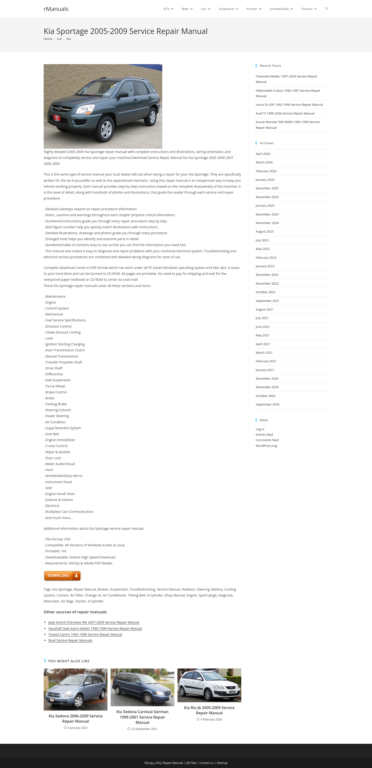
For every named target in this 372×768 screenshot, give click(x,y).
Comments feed (267, 440)
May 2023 (263, 249)
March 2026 (264, 162)
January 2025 (265, 205)
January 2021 (265, 370)
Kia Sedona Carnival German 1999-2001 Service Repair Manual (142, 717)
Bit (188, 763)
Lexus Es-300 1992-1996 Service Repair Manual (289, 104)
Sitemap (222, 763)
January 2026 (265, 179)
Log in (260, 429)
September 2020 (267, 404)
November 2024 (267, 223)
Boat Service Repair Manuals (70, 640)
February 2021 (266, 361)
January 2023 (265, 266)
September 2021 (267, 301)
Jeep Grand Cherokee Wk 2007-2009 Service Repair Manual (93, 622)
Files (194, 763)
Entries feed (264, 434)
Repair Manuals (173, 763)
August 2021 (265, 309)
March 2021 (264, 352)
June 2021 (263, 326)
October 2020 (265, 396)
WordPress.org (266, 446)
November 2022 (267, 283)
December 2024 (267, 214)
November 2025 (267, 197)
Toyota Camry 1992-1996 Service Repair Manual (85, 634)
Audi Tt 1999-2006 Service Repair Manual (285, 113)
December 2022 (267, 274)
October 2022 (265, 292)
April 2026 (263, 154)
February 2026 (266, 171)
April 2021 (263, 344)
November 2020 (267, 387)
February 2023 (266, 257)
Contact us (207, 763)
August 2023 (265, 231)
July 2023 (262, 240)
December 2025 (267, 188)
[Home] (48, 39)
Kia (68, 39)
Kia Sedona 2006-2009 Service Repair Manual (75, 718)
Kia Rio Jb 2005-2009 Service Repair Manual (209, 710)
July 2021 (262, 318)
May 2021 (263, 335)
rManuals (56, 9)
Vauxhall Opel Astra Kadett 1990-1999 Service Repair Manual (95, 628)
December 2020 (267, 378)
